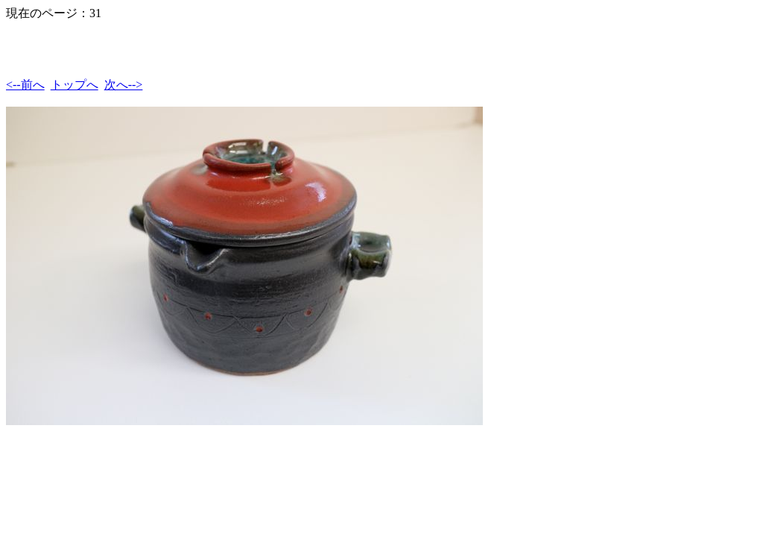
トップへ (74, 84)
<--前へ (25, 84)
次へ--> (123, 84)
